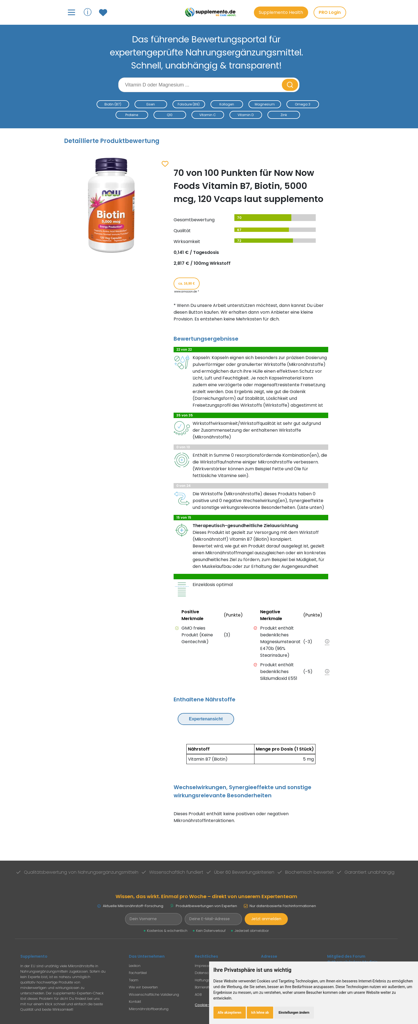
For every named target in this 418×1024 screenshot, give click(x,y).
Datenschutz (205, 972)
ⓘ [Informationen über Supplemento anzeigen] (88, 12)
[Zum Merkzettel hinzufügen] (165, 164)
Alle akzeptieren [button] (229, 1012)
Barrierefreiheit (207, 987)
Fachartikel (138, 972)
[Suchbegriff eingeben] (201, 85)
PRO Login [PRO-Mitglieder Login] (330, 12)
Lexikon (135, 965)
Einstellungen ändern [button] (294, 1012)
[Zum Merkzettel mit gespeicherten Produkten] (104, 12)
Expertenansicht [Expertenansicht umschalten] (206, 719)
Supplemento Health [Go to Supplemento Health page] (281, 12)
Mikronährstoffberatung (148, 1008)
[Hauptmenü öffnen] (71, 12)
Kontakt (135, 1001)
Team (133, 980)
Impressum (204, 965)
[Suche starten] (290, 85)
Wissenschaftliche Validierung (154, 994)
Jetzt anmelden (266, 919)
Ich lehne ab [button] (260, 1012)
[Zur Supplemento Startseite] (211, 12)
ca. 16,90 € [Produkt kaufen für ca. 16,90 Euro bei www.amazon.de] (186, 283)
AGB (198, 994)
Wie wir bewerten (143, 987)
